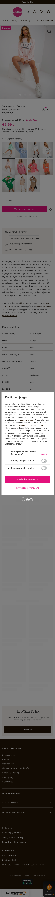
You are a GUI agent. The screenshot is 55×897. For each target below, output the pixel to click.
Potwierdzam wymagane (27, 488)
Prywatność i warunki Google (31, 425)
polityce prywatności (24, 420)
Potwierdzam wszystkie (27, 479)
